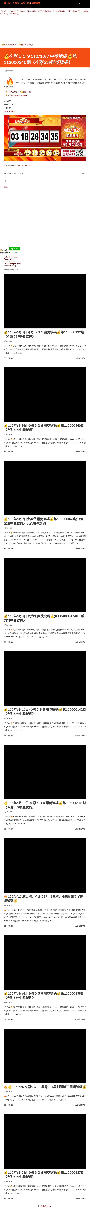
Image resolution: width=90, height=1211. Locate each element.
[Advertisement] (45, 29)
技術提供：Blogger (45, 1206)
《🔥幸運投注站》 (11, 92)
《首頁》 (3, 11)
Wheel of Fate (9, 261)
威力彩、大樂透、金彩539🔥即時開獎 (22, 3)
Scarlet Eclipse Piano (12, 263)
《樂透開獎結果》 (44, 11)
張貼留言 (7, 187)
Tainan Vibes (9, 259)
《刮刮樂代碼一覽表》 (17, 11)
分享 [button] (83, 173)
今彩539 (11, 173)
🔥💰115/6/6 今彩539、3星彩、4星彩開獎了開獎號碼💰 (45, 1087)
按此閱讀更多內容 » (80, 358)
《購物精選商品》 (59, 11)
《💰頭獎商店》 (25, 92)
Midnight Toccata (11, 257)
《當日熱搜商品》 (74, 11)
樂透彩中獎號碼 (18, 173)
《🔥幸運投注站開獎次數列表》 (16, 95)
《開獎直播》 (31, 11)
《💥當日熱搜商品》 (8, 44)
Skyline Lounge (10, 266)
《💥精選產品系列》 (25, 44)
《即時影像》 (14, 14)
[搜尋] (78, 3)
